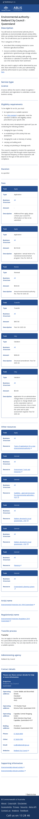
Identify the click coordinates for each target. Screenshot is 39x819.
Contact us (6, 813)
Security (24, 809)
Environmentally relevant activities (13, 771)
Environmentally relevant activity (12, 767)
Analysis (15, 813)
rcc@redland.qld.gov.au (21, 745)
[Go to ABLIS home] (11, 8)
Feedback (24, 813)
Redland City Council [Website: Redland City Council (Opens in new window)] (21, 751)
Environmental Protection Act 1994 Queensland (18, 605)
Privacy (16, 809)
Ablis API (33, 809)
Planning (17, 565)
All (15, 200)
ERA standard (11, 115)
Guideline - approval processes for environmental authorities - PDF (24, 495)
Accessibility (6, 809)
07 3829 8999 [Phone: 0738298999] (18, 734)
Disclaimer (22, 806)
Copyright (12, 806)
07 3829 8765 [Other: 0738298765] (18, 739)
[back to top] (19, 796)
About (4, 806)
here (2, 72)
